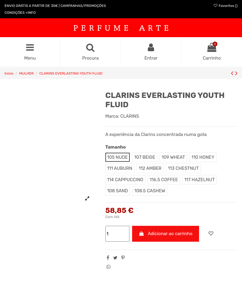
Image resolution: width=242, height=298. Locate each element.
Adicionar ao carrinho (165, 233)
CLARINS (129, 116)
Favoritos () (225, 6)
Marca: (112, 116)
